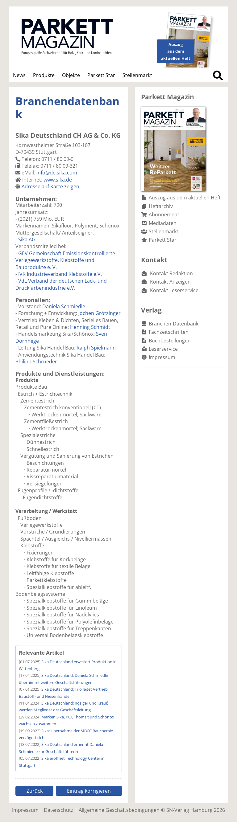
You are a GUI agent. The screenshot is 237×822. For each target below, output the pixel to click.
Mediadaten (163, 223)
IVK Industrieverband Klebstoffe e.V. (60, 274)
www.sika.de (58, 179)
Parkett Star (101, 75)
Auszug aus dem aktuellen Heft (185, 197)
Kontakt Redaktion (171, 273)
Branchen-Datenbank (173, 323)
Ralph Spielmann (96, 347)
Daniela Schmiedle (63, 306)
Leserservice (163, 349)
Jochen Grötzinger (99, 313)
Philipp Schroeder (36, 361)
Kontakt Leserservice (174, 290)
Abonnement (164, 214)
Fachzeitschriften (169, 332)
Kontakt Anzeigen (170, 281)
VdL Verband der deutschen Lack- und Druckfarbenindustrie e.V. (61, 284)
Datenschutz (58, 810)
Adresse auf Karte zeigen (50, 186)
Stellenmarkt (137, 75)
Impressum (162, 357)
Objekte (71, 75)
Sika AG (26, 239)
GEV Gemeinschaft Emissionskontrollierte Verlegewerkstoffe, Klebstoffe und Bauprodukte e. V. (65, 260)
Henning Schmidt (90, 327)
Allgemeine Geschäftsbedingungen (119, 810)
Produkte (44, 75)
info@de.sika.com (56, 172)
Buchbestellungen (170, 340)
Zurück (35, 790)
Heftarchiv (161, 206)
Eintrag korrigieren (89, 790)
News (19, 75)
